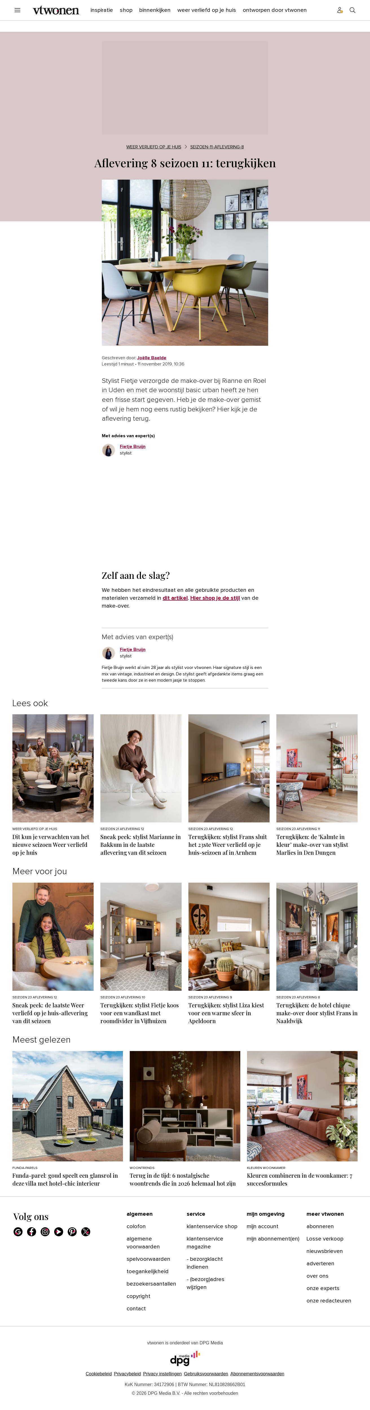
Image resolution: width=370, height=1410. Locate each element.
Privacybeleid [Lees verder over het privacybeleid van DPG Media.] (127, 1373)
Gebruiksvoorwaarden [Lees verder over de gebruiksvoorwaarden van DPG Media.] (206, 1373)
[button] (162, 1373)
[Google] (18, 1231)
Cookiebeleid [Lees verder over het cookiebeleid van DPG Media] (99, 1373)
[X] (85, 1231)
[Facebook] (31, 1231)
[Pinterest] (72, 1231)
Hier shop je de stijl (215, 598)
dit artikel (175, 598)
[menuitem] (17, 10)
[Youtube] (58, 1231)
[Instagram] (45, 1231)
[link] (151, 358)
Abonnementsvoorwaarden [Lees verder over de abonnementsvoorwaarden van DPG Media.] (257, 1373)
